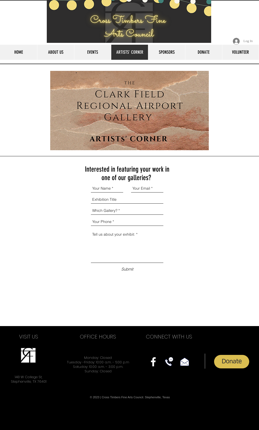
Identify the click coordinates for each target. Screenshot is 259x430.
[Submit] (127, 269)
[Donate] (231, 361)
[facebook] (153, 362)
